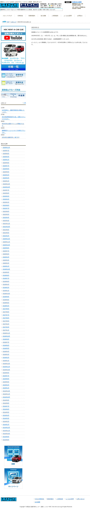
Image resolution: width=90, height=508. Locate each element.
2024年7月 (6, 166)
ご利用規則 (59, 499)
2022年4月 (6, 217)
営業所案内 (50, 499)
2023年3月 (6, 199)
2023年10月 (6, 187)
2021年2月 (6, 236)
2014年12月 (6, 391)
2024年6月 (6, 169)
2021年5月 (6, 232)
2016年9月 (6, 339)
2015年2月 (6, 385)
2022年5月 (6, 214)
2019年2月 (6, 287)
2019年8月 (6, 275)
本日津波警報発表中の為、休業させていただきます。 (14, 118)
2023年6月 (6, 193)
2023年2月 (6, 202)
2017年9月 (6, 309)
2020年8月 (6, 248)
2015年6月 (6, 379)
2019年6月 (6, 281)
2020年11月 (6, 242)
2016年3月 (6, 354)
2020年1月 (6, 266)
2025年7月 (6, 150)
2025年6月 (6, 153)
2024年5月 (6, 172)
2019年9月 (6, 272)
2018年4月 (6, 306)
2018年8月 (6, 299)
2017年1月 (6, 330)
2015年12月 (6, 363)
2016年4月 (6, 351)
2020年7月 (6, 251)
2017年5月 (6, 321)
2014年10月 (6, 397)
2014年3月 (6, 418)
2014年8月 (6, 403)
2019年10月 (6, 269)
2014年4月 (6, 415)
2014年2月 (6, 421)
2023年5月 (6, 196)
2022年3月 (6, 220)
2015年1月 (6, 388)
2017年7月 (6, 315)
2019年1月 (6, 290)
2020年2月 (6, 263)
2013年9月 (6, 436)
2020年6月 (6, 254)
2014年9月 (6, 400)
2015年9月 (6, 372)
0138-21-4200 (77, 2)
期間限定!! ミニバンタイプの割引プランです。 (13, 131)
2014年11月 (6, 394)
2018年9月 (6, 296)
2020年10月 (6, 245)
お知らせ (13, 22)
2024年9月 (6, 162)
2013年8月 (6, 440)
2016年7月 (6, 342)
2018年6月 (6, 302)
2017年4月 (6, 324)
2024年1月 (6, 181)
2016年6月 (6, 345)
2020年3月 (6, 260)
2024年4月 (6, 175)
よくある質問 (70, 499)
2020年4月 (6, 257)
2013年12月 (6, 427)
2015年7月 (6, 376)
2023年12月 (6, 184)
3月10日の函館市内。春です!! (10, 137)
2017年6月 (6, 318)
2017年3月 (6, 327)
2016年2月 (6, 357)
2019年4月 (6, 284)
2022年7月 (6, 208)
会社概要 (37, 502)
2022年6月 (6, 211)
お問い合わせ (80, 499)
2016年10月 (6, 336)
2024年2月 (6, 178)
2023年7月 (6, 190)
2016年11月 (6, 333)
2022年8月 (6, 205)
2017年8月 (6, 312)
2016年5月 (6, 348)
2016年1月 (6, 360)
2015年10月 (6, 369)
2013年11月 (6, 430)
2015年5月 (6, 382)
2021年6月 (6, 229)
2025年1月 (6, 159)
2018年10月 (6, 293)
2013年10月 (6, 433)
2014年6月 (6, 409)
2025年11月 (6, 147)
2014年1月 (6, 424)
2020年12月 (6, 239)
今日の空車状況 (39, 499)
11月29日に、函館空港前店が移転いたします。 (13, 111)
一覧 (25, 102)
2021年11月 (6, 223)
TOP (8, 22)
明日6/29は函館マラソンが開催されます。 (13, 124)
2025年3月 (6, 156)
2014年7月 (6, 406)
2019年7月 (6, 278)
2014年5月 (6, 412)
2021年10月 (6, 226)
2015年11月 (6, 366)
